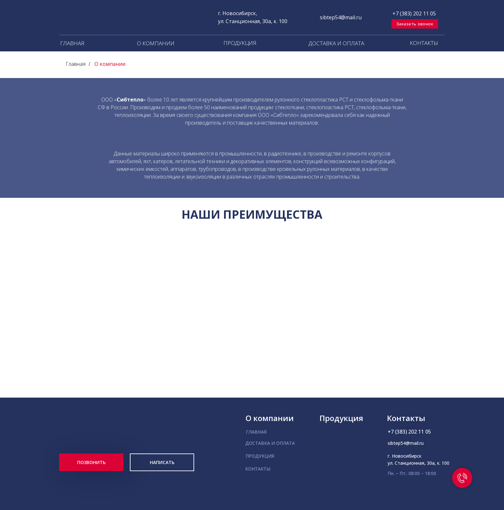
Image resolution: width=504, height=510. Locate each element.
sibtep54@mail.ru (341, 17)
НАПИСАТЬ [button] (162, 462)
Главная (76, 64)
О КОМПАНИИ (156, 43)
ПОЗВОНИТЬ (91, 462)
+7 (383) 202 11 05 (414, 13)
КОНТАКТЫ (424, 43)
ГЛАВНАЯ (72, 43)
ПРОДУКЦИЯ (239, 43)
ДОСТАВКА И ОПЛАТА (336, 43)
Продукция (341, 418)
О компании (109, 64)
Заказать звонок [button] (415, 24)
